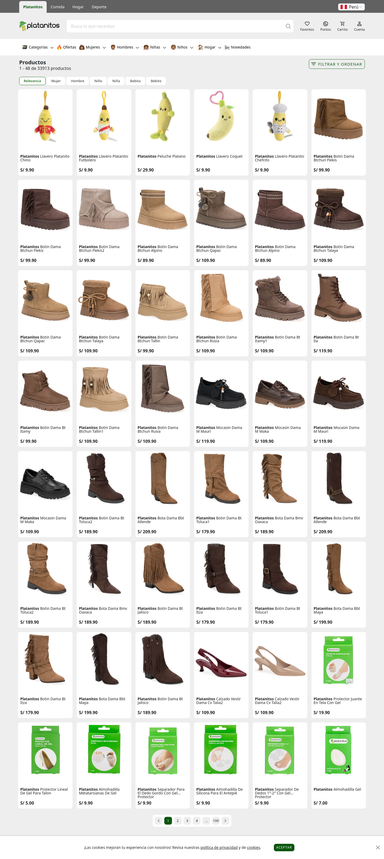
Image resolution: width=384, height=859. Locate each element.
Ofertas (66, 48)
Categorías (38, 48)
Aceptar (284, 847)
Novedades (237, 48)
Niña (116, 81)
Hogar (78, 6)
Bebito (156, 81)
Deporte (99, 6)
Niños (182, 48)
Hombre (77, 81)
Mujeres (92, 48)
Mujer (56, 81)
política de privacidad (219, 847)
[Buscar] (288, 26)
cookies (253, 847)
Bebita (135, 81)
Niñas (154, 48)
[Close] (378, 847)
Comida (58, 6)
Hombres (124, 48)
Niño (98, 81)
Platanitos (33, 6)
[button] (351, 6)
